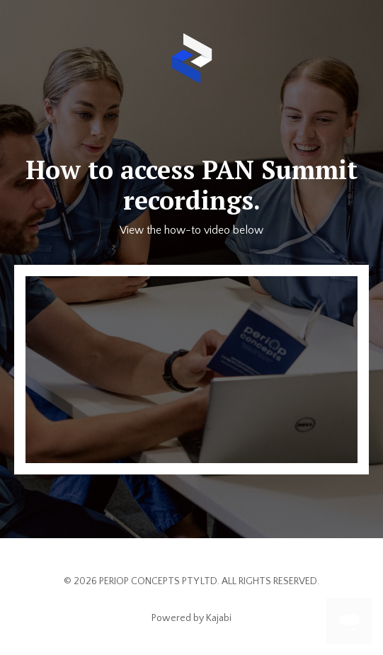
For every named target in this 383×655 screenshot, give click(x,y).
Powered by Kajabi (191, 618)
